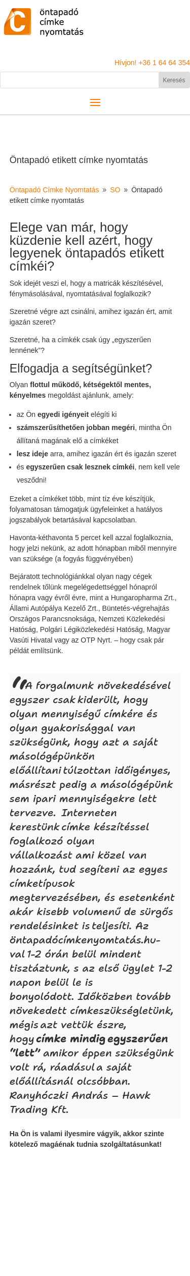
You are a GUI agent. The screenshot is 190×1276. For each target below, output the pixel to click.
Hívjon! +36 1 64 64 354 (152, 63)
